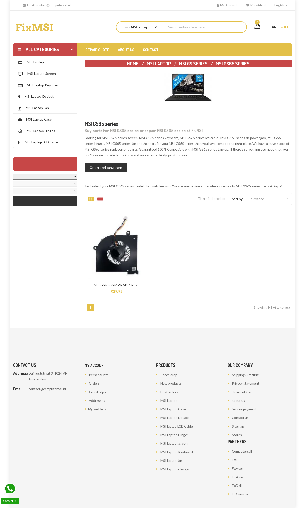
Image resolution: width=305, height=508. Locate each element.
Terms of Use (242, 392)
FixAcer (237, 468)
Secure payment (244, 409)
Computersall (242, 451)
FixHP (236, 460)
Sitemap (238, 426)
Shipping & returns (246, 375)
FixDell (237, 485)
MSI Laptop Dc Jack (174, 418)
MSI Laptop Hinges (174, 435)
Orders (94, 383)
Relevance (268, 199)
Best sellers (169, 392)
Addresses (97, 400)
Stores (237, 435)
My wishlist (256, 5)
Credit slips (97, 392)
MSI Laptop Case (173, 409)
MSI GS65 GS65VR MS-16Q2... (117, 285)
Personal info (98, 375)
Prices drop (168, 375)
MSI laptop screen (174, 443)
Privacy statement (245, 383)
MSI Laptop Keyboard (176, 452)
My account (95, 365)
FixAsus (238, 477)
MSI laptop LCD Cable (176, 426)
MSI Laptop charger (175, 469)
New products (171, 383)
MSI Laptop (169, 400)
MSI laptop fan (171, 460)
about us (238, 400)
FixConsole (240, 494)
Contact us (240, 418)
